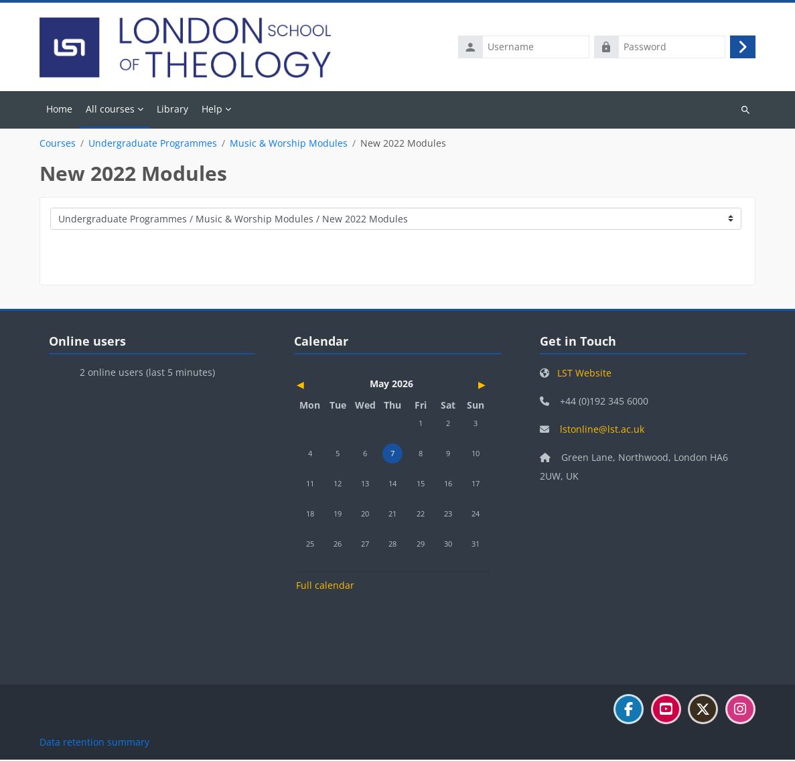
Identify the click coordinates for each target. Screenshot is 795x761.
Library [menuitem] (172, 110)
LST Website (584, 374)
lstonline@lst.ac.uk (602, 430)
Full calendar (325, 586)
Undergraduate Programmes (152, 145)
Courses (58, 145)
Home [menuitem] (59, 110)
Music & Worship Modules (289, 145)
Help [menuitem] (212, 110)
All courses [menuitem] (110, 110)
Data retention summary (94, 743)
